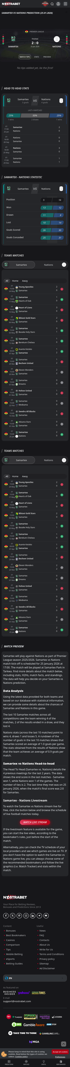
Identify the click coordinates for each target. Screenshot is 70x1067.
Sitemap (44, 963)
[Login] (58, 4)
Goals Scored (13, 229)
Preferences (60, 1057)
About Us (45, 944)
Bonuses (11, 930)
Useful (44, 1062)
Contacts (44, 940)
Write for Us (46, 949)
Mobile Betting (14, 954)
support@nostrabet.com (17, 1001)
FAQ (42, 935)
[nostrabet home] (15, 897)
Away (25, 280)
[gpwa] (31, 1016)
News (43, 930)
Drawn (9, 214)
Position (10, 199)
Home (15, 280)
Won (8, 207)
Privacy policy (47, 958)
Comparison (13, 944)
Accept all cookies (60, 1052)
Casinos (10, 940)
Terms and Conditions (52, 954)
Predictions (9, 1062)
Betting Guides (14, 963)
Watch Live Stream (35, 822)
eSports (10, 958)
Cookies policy (21, 1056)
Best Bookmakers (16, 935)
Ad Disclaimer (47, 968)
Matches (26, 1062)
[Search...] (52, 3)
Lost (8, 222)
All (7, 280)
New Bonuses (61, 1062)
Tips (8, 949)
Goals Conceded (15, 237)
